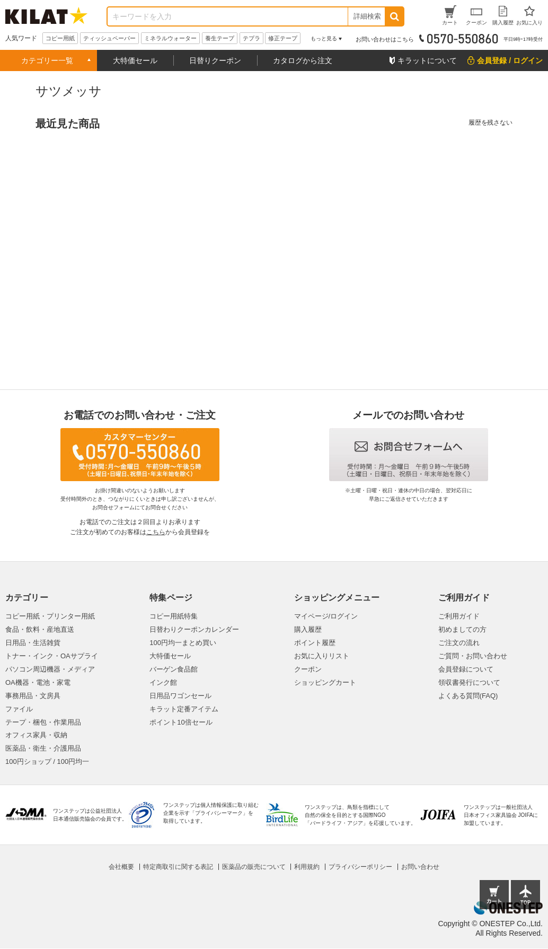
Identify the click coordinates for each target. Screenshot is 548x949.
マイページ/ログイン (326, 616)
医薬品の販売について (254, 866)
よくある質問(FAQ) (468, 696)
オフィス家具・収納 (36, 735)
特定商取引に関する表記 (178, 866)
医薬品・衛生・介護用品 (43, 748)
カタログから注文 (302, 60)
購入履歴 (308, 629)
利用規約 (307, 866)
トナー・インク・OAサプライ (51, 656)
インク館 (163, 682)
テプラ (251, 38)
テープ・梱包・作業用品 (43, 722)
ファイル (19, 709)
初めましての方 (462, 629)
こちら (155, 532)
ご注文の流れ (459, 643)
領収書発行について (469, 682)
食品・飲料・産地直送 (39, 629)
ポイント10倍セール (180, 722)
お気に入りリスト (321, 656)
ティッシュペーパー (109, 38)
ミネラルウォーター (170, 38)
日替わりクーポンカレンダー (194, 629)
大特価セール (135, 60)
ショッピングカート (325, 682)
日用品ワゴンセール (180, 696)
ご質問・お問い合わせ (472, 656)
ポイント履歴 (314, 643)
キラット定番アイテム (183, 709)
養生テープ (219, 38)
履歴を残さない (490, 122)
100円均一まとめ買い (182, 643)
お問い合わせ (420, 866)
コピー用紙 (60, 38)
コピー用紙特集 (173, 616)
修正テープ (282, 38)
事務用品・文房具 (32, 696)
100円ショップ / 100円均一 (47, 761)
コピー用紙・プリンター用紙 (50, 616)
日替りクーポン (215, 60)
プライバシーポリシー (360, 866)
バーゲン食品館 (173, 669)
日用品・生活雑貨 (32, 643)
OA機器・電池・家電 (37, 682)
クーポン (308, 669)
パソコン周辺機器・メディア (50, 669)
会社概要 (121, 866)
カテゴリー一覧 (47, 60)
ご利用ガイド (459, 616)
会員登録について (465, 669)
